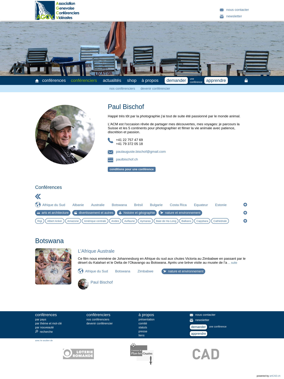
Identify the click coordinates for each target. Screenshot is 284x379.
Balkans (186, 220)
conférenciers (84, 80)
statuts (143, 327)
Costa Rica (178, 205)
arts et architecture (53, 213)
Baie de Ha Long (166, 220)
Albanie (78, 205)
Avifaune (129, 220)
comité (143, 323)
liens (142, 335)
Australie (98, 205)
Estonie (221, 205)
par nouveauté (44, 327)
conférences (54, 80)
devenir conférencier (155, 88)
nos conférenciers (122, 88)
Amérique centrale (95, 220)
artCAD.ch (275, 375)
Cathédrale (220, 220)
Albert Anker (54, 220)
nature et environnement (180, 213)
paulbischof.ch (127, 159)
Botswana (119, 205)
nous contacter (237, 10)
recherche (44, 331)
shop (132, 80)
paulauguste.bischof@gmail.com (141, 151)
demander (176, 80)
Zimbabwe (145, 271)
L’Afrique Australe (96, 251)
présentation (146, 319)
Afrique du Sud (53, 205)
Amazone (73, 220)
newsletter (234, 16)
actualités (112, 80)
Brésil (138, 205)
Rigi (39, 220)
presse (143, 331)
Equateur (201, 205)
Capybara (202, 220)
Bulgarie (156, 205)
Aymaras (145, 220)
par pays (40, 319)
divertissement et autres (93, 213)
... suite (232, 262)
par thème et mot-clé (48, 323)
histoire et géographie (137, 213)
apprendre (216, 80)
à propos (150, 80)
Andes (115, 220)
